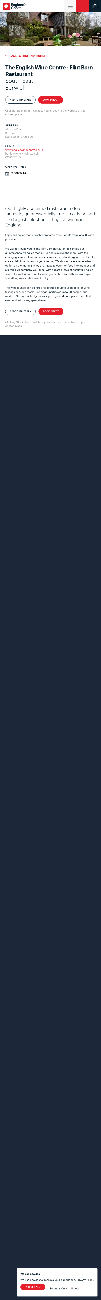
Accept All (33, 1287)
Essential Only (58, 1288)
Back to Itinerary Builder (28, 56)
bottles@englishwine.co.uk (22, 153)
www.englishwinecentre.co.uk (24, 149)
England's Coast (15, 6)
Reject (75, 1288)
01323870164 (13, 157)
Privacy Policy (85, 1279)
